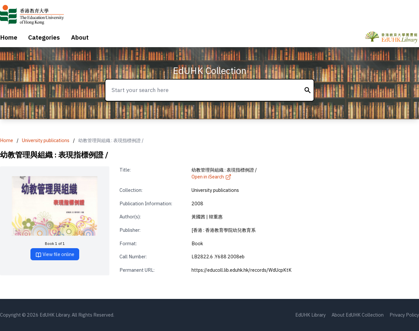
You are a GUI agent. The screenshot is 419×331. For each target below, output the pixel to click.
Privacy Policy (404, 315)
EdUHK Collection (209, 70)
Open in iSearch (211, 177)
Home (8, 37)
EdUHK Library (310, 315)
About (80, 37)
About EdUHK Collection (358, 315)
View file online (54, 254)
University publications (45, 140)
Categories (44, 37)
